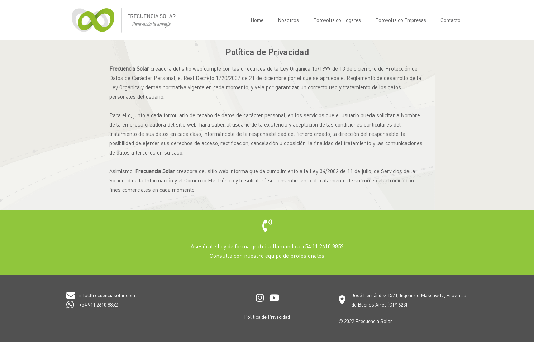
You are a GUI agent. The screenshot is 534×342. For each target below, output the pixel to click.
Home (257, 20)
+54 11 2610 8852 (323, 246)
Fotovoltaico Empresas (400, 20)
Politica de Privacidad (267, 317)
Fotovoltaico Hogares (337, 20)
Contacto (450, 20)
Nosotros (288, 20)
